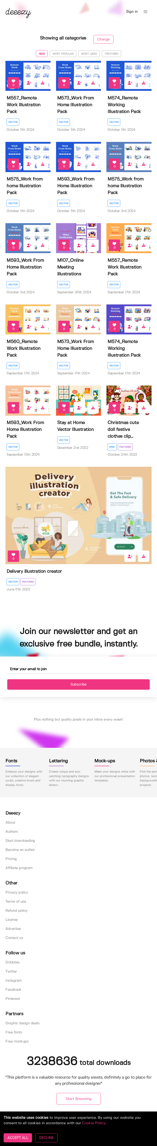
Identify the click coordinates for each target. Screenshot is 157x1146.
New (42, 54)
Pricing (11, 859)
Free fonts (13, 1032)
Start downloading (20, 840)
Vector (13, 122)
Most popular (63, 54)
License (11, 919)
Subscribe (79, 684)
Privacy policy (16, 892)
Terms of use (15, 901)
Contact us (14, 938)
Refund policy (16, 910)
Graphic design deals (22, 1023)
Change (103, 39)
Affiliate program (19, 868)
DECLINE (46, 1138)
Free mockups (16, 1041)
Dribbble (12, 962)
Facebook (13, 989)
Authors (11, 831)
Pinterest (12, 998)
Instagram (13, 980)
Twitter (11, 971)
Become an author (20, 850)
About (10, 822)
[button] (145, 12)
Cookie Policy (93, 1123)
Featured (111, 54)
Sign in (132, 11)
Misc (112, 447)
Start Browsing (78, 1099)
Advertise (13, 929)
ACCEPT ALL (17, 1138)
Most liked (89, 54)
